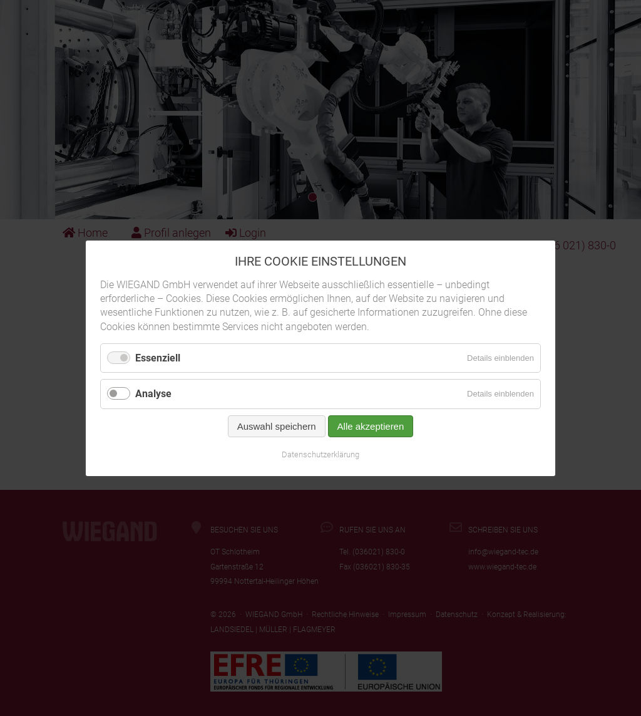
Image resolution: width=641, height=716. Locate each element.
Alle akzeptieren (370, 425)
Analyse (153, 394)
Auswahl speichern (276, 425)
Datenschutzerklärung (320, 454)
